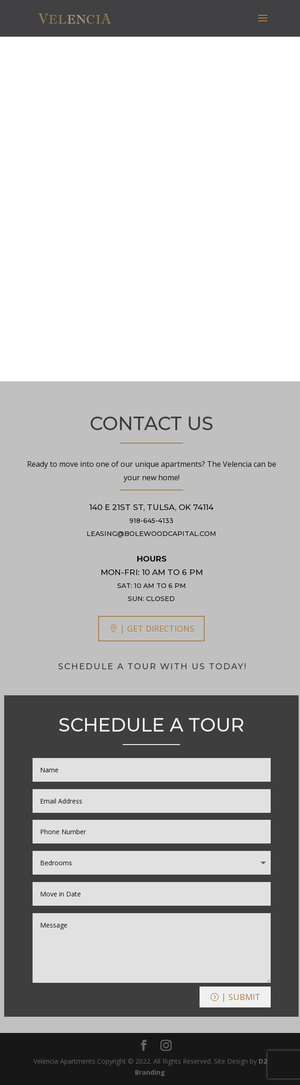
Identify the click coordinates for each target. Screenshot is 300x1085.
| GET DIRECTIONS (157, 628)
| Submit (240, 996)
